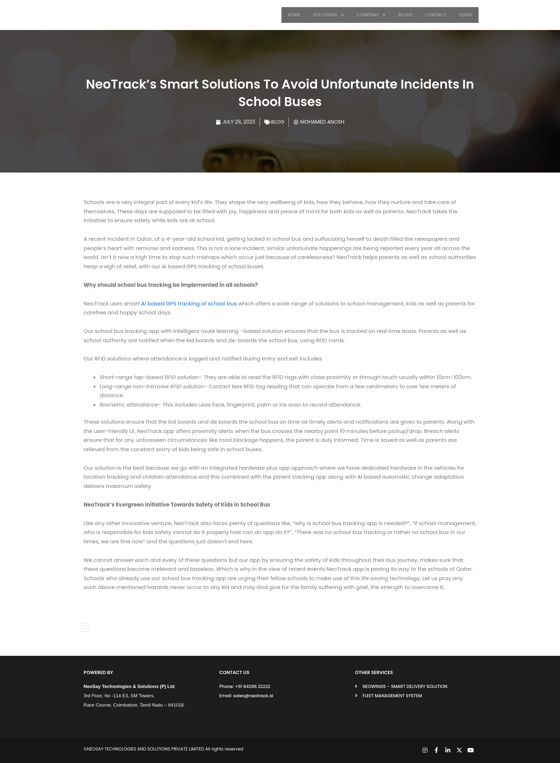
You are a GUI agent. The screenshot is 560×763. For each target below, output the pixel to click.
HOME (301, 14)
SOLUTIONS (334, 14)
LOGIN (467, 14)
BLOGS (408, 14)
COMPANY (376, 14)
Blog (277, 121)
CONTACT (438, 14)
